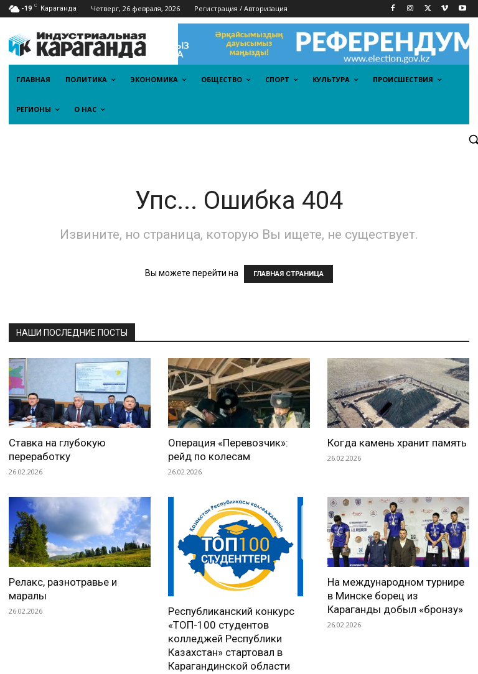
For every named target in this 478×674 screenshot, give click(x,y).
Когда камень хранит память (397, 442)
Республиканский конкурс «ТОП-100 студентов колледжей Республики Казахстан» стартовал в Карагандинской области (231, 606)
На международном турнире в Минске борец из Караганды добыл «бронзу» (395, 596)
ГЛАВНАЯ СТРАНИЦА (288, 274)
